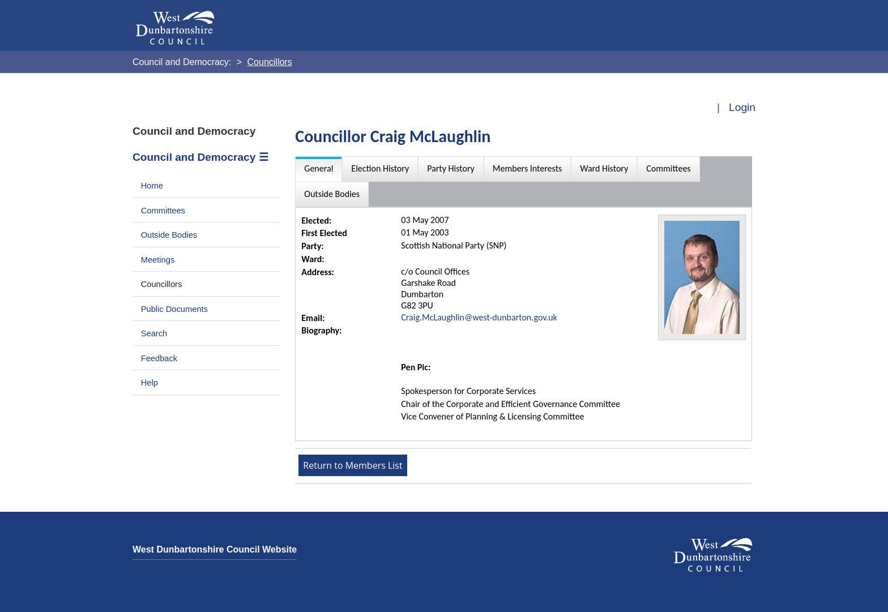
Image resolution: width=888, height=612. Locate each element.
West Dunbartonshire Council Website (215, 549)
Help (149, 382)
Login (742, 107)
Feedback (159, 358)
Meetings (158, 259)
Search (154, 333)
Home (152, 185)
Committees (163, 210)
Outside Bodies (169, 234)
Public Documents (174, 309)
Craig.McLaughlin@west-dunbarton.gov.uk (479, 317)
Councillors (161, 284)
